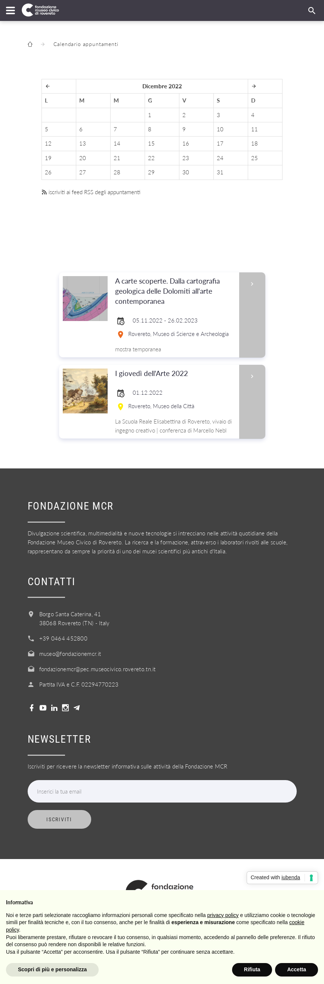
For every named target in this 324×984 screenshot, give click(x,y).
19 (48, 158)
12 (48, 143)
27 (82, 172)
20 (82, 158)
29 (151, 172)
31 (220, 172)
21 (117, 158)
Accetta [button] (296, 969)
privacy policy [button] (223, 915)
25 (254, 158)
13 (82, 143)
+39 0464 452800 (63, 638)
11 (254, 129)
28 (117, 172)
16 (185, 143)
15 (151, 143)
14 (117, 143)
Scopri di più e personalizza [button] (52, 969)
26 (48, 172)
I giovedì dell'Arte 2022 (174, 374)
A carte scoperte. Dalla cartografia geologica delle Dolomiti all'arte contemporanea (174, 291)
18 (254, 143)
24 (220, 158)
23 (185, 158)
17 (220, 143)
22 (151, 158)
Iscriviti (59, 819)
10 (220, 129)
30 (185, 172)
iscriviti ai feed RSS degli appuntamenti (91, 192)
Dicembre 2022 (162, 86)
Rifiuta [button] (252, 969)
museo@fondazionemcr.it (70, 653)
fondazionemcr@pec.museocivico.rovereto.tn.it (97, 669)
